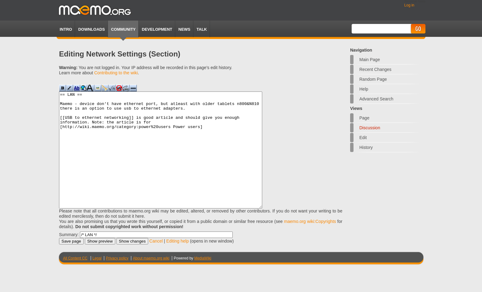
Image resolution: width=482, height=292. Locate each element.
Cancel (156, 264)
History (366, 147)
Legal (97, 281)
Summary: (69, 257)
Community (123, 29)
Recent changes (375, 69)
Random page (373, 79)
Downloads (91, 29)
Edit (363, 137)
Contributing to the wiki (116, 72)
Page (364, 117)
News (184, 29)
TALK (201, 29)
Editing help (177, 264)
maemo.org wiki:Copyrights (310, 244)
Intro (66, 29)
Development (157, 29)
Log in (409, 5)
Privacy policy (117, 281)
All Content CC (75, 281)
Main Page (369, 59)
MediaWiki (202, 281)
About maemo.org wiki (151, 281)
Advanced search (376, 98)
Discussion (369, 127)
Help (363, 89)
